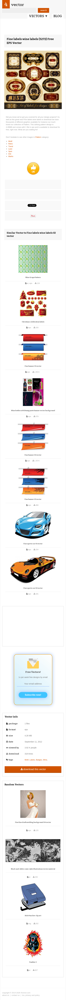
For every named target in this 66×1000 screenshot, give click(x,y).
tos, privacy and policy (31, 995)
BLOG (57, 16)
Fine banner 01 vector (33, 366)
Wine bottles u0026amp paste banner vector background (33, 410)
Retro (10, 144)
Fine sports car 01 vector (33, 544)
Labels (32, 760)
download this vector (33, 769)
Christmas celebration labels (33, 322)
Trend (10, 146)
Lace (10, 149)
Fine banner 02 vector (33, 455)
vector (17, 4)
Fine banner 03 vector (33, 499)
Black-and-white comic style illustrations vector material (33, 869)
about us (5, 995)
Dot (9, 154)
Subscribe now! (33, 695)
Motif (10, 141)
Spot (10, 151)
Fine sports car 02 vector (33, 588)
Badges (39, 760)
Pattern (38, 137)
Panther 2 (33, 962)
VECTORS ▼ (38, 16)
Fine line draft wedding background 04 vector (33, 822)
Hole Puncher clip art (33, 916)
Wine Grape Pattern (33, 277)
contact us (16, 995)
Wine (45, 760)
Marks (10, 156)
